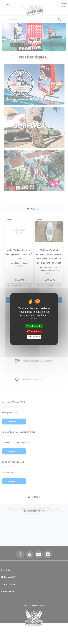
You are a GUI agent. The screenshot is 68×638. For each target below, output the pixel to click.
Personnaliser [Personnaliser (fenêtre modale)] (34, 337)
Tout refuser (34, 331)
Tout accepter (34, 326)
